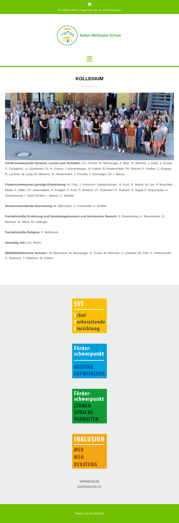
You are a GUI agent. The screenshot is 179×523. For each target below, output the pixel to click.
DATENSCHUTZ (89, 487)
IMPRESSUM (89, 481)
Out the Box (97, 513)
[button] (89, 59)
